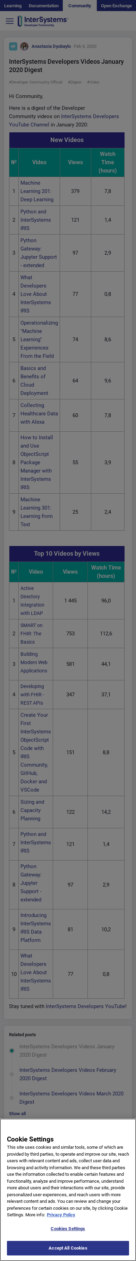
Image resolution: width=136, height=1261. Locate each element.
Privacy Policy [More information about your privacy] (61, 1222)
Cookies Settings (68, 1235)
